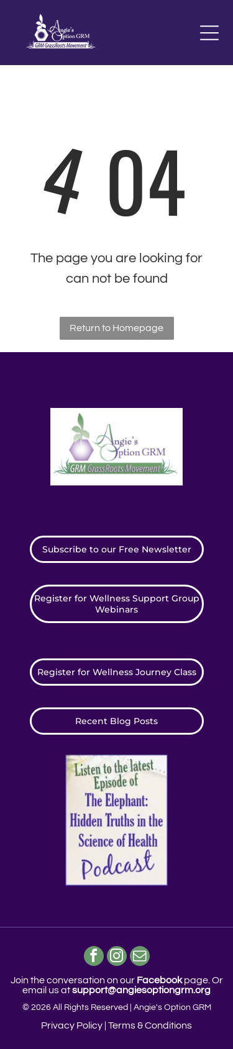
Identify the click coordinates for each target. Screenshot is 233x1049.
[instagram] (117, 957)
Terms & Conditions (150, 1025)
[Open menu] (209, 33)
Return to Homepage (116, 328)
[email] (140, 957)
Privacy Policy (72, 1025)
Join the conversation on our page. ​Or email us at (117, 985)
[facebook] (94, 957)
